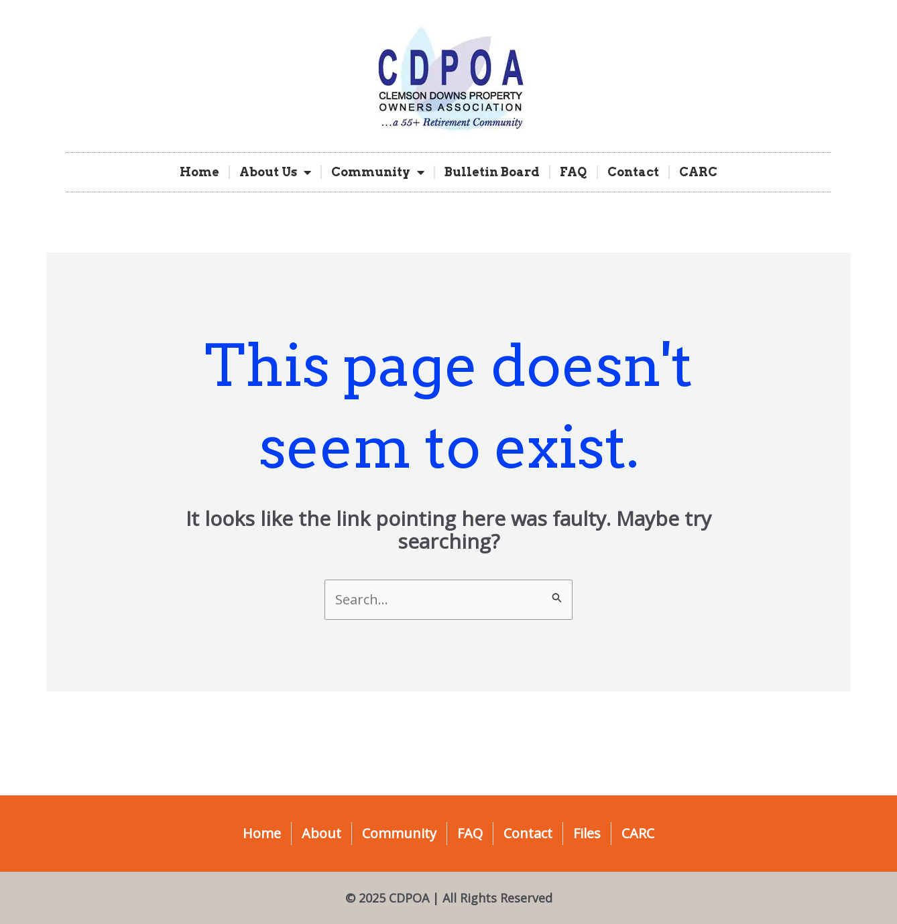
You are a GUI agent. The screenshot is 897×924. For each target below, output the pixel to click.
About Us (275, 172)
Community (377, 172)
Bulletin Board (492, 172)
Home (199, 172)
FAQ (573, 172)
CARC (698, 172)
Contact (633, 172)
